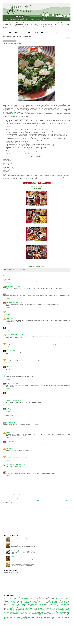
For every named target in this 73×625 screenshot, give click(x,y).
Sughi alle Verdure (49, 616)
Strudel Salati (40, 616)
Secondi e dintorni (61, 615)
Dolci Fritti (31, 601)
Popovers (13, 556)
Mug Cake (49, 609)
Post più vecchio (66, 500)
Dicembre (16, 601)
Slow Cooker (22, 616)
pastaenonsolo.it (9, 471)
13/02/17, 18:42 (20, 334)
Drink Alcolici (33, 604)
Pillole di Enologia (28, 612)
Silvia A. (7, 293)
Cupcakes (10, 601)
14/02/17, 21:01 (15, 415)
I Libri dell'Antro (47, 32)
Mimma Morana (9, 448)
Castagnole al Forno (15, 550)
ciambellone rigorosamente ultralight (27, 105)
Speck (28, 616)
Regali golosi (24, 613)
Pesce (22, 612)
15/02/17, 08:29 (12, 422)
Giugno (48, 605)
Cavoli (32, 598)
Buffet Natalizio (24, 598)
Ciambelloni (42, 598)
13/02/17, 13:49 (11, 279)
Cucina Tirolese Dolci (55, 600)
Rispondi (8, 282)
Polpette (46, 612)
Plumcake (36, 612)
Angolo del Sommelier (48, 115)
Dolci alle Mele (20, 602)
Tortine (36, 617)
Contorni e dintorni (25, 271)
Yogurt (15, 618)
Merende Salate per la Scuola (14, 609)
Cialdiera (37, 598)
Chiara (7, 359)
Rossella (8, 441)
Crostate (47, 600)
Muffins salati (42, 609)
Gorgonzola (61, 605)
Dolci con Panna (65, 602)
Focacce (6, 605)
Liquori (63, 607)
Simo (7, 422)
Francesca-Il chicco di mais (11, 400)
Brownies (65, 597)
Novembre (60, 609)
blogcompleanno (31, 618)
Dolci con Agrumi (29, 602)
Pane (14, 611)
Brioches (59, 597)
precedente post (15, 104)
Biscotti (44, 597)
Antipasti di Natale (11, 271)
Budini (16, 598)
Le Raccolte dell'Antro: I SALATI (37, 32)
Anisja (7, 375)
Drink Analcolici (40, 604)
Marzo (50, 608)
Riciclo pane (63, 613)
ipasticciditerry (9, 392)
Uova (57, 617)
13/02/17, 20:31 (12, 350)
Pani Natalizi (21, 611)
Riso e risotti (12, 614)
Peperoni (17, 612)
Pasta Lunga (47, 611)
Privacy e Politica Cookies (56, 32)
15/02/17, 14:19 (16, 448)
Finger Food (63, 604)
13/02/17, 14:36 (13, 293)
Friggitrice (28, 605)
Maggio (25, 608)
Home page (5, 32)
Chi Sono (10, 32)
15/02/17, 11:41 (13, 441)
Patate (11, 612)
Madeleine (20, 608)
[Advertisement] (12, 517)
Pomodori (52, 612)
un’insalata (14, 112)
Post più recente (7, 500)
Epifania (47, 604)
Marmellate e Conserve (42, 608)
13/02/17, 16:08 (14, 327)
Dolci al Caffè (66, 601)
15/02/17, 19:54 (12, 456)
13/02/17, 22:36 (13, 359)
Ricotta (5, 614)
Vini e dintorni (7, 618)
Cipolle (67, 598)
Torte (61, 616)
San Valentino (46, 271)
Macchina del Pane (11, 608)
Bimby (37, 597)
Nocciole (53, 609)
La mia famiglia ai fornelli (11, 334)
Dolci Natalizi (38, 601)
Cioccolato (57, 599)
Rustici (19, 614)
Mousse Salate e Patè (29, 609)
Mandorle (32, 608)
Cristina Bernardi (9, 286)
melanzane (39, 618)
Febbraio (54, 604)
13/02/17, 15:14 (12, 311)
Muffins (35, 609)
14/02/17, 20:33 (12, 408)
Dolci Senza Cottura (49, 601)
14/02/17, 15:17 (17, 383)
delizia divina (8, 415)
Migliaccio (13, 563)
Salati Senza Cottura (40, 271)
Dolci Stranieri (58, 601)
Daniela (7, 366)
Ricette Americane (35, 613)
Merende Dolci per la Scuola (62, 608)
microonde (45, 618)
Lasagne (41, 607)
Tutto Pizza (51, 617)
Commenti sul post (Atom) (12, 502)
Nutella (67, 609)
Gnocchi (55, 605)
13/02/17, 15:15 (12, 318)
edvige (7, 408)
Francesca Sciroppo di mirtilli (12, 464)
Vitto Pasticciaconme (10, 302)
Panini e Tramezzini (31, 611)
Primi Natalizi (60, 612)
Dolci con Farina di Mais (41, 602)
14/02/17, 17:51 (21, 400)
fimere (7, 456)
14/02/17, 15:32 (16, 392)
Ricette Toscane (45, 613)
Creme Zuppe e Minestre (38, 600)
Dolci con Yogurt (10, 604)
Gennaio (42, 605)
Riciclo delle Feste (54, 613)
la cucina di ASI (9, 343)
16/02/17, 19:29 (17, 471)
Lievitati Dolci (47, 607)
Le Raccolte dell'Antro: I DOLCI (25, 32)
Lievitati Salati (55, 607)
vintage (25, 112)
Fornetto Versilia (20, 605)
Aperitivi (24, 597)
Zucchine (24, 618)
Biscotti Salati (52, 597)
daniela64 (8, 432)
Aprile (31, 597)
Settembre (6, 616)
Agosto (5, 597)
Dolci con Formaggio (53, 602)
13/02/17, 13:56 (17, 286)
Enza (7, 350)
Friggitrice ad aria (35, 605)
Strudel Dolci (34, 616)
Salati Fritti (25, 614)
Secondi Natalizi (52, 614)
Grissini (14, 607)
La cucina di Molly (10, 383)
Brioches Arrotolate (15, 544)
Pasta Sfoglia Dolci (56, 611)
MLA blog (29, 153)
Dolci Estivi (24, 601)
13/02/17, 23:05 (12, 375)
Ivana (7, 311)
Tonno (56, 616)
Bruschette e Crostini (8, 598)
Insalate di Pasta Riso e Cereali (32, 607)
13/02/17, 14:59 (18, 302)
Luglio (67, 607)
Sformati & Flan (15, 616)
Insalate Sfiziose (33, 271)
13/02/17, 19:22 (16, 343)
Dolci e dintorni (21, 604)
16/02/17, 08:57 (21, 464)
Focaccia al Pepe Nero (15, 537)
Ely (7, 279)
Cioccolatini (49, 598)
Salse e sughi (42, 615)
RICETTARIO (16, 32)
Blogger (50, 621)
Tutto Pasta (43, 617)
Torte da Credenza (27, 617)
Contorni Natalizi (14, 600)
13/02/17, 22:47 (13, 366)
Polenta (41, 612)
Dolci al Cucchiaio (10, 602)
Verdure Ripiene (63, 617)
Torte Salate (17, 617)
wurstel (49, 618)
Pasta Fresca (40, 611)
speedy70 (8, 327)
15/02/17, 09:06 (14, 432)
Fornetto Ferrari (13, 605)
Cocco (8, 600)
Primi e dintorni (14, 613)
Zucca (18, 618)
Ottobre (8, 611)
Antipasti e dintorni (18, 271)
